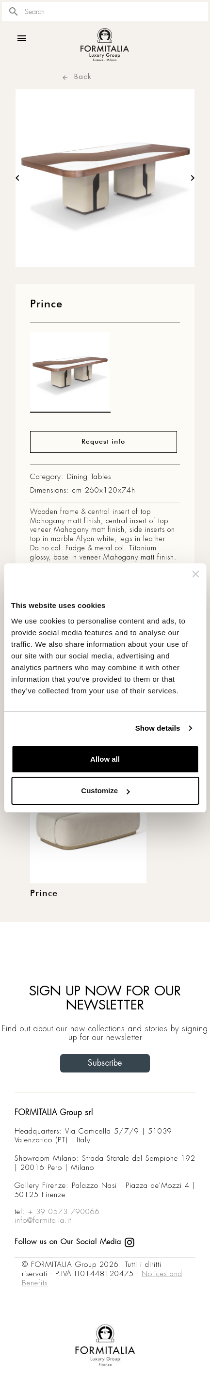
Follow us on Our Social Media (75, 1242)
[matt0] (70, 374)
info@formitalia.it (43, 1220)
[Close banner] (195, 574)
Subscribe (105, 1063)
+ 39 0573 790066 (64, 1211)
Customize (105, 790)
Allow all (105, 759)
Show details (157, 728)
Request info (103, 441)
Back (77, 76)
